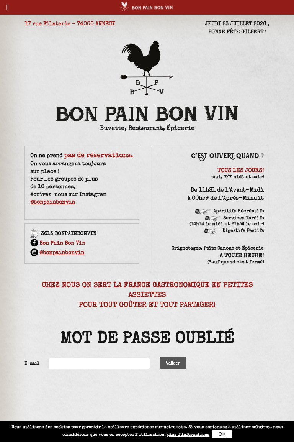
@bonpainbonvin (52, 202)
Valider (173, 363)
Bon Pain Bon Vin (57, 243)
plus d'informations (188, 435)
